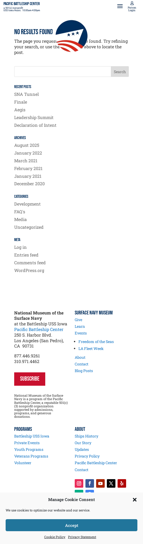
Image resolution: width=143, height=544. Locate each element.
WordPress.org (29, 270)
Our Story (83, 442)
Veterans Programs (31, 456)
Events (81, 333)
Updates (82, 449)
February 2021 (28, 168)
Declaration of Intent (35, 125)
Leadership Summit (34, 117)
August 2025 (26, 145)
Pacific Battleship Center (38, 329)
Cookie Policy (54, 537)
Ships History (86, 436)
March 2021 (25, 160)
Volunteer (22, 462)
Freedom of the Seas (96, 341)
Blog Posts (84, 370)
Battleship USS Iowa (31, 436)
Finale (20, 102)
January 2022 (28, 153)
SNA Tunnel (26, 94)
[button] (134, 499)
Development (27, 204)
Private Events (27, 442)
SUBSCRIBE (29, 379)
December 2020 (29, 183)
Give (78, 319)
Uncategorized (29, 227)
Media (20, 219)
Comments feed (30, 262)
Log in (20, 247)
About (80, 357)
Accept (71, 525)
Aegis (19, 109)
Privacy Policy (87, 456)
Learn (80, 326)
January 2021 (28, 176)
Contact (81, 363)
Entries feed (26, 255)
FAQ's (19, 211)
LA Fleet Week (91, 348)
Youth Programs (28, 449)
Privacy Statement (82, 537)
